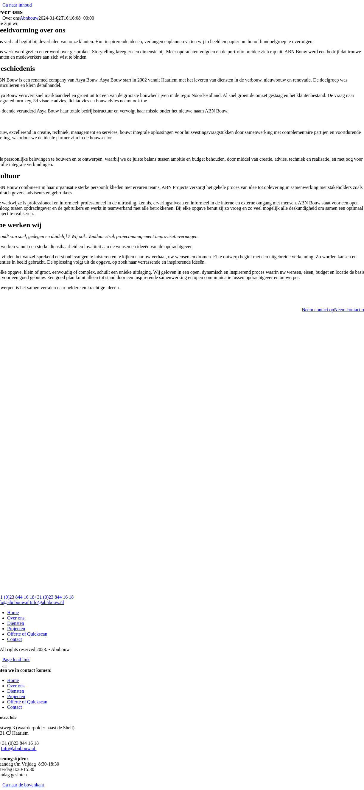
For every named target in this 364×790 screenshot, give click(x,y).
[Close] (4, 666)
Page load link (16, 659)
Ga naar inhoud (17, 4)
